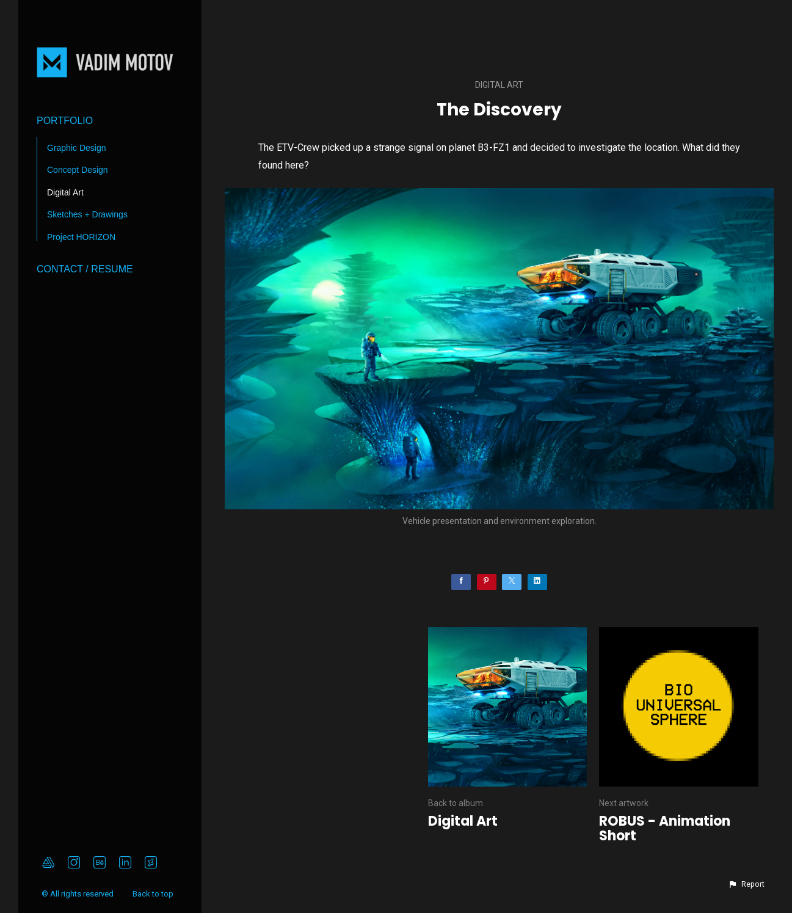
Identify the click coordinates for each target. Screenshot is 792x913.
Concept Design (77, 170)
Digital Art (65, 192)
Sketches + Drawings (87, 214)
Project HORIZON (81, 237)
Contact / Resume (85, 269)
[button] (746, 884)
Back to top (154, 893)
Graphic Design (76, 148)
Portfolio (65, 120)
